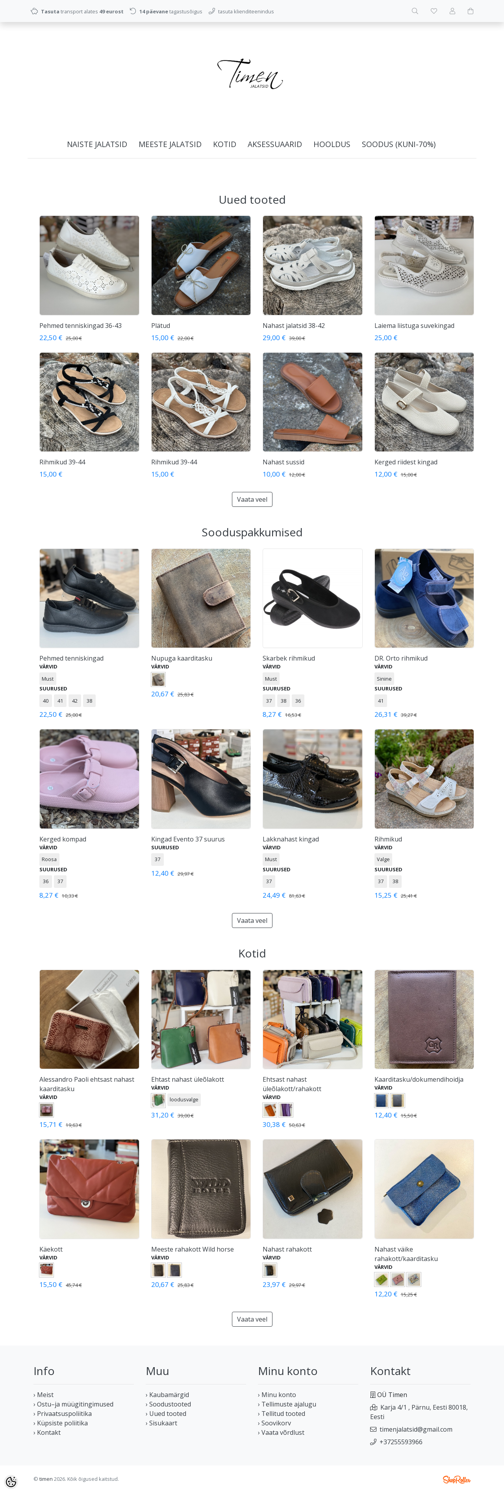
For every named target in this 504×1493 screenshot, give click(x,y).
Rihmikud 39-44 (62, 462)
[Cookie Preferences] (11, 1482)
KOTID (224, 144)
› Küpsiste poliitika (60, 1423)
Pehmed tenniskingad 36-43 (80, 325)
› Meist (43, 1394)
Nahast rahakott (287, 1249)
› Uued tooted (166, 1413)
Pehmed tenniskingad (71, 658)
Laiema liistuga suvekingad (414, 325)
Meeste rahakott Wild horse (192, 1249)
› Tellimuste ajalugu (287, 1404)
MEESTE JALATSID (170, 144)
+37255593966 (401, 1442)
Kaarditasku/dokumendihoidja (418, 1079)
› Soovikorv (274, 1423)
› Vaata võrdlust (281, 1432)
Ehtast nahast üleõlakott (187, 1079)
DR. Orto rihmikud (401, 658)
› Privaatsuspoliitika (62, 1413)
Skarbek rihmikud (289, 658)
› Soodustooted (168, 1404)
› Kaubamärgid (167, 1394)
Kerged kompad (62, 839)
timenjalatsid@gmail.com (416, 1429)
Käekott (51, 1249)
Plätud (160, 325)
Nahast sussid (283, 462)
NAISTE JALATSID (97, 144)
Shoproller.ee (457, 1480)
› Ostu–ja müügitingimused (73, 1404)
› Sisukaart (161, 1423)
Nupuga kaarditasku (181, 658)
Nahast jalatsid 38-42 (294, 325)
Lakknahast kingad (291, 839)
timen (46, 1478)
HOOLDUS (331, 144)
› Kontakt (47, 1432)
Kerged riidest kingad (405, 462)
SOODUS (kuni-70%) (398, 144)
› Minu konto (277, 1394)
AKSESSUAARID (275, 144)
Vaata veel (252, 499)
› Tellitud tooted (281, 1413)
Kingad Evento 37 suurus (188, 839)
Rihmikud (388, 839)
